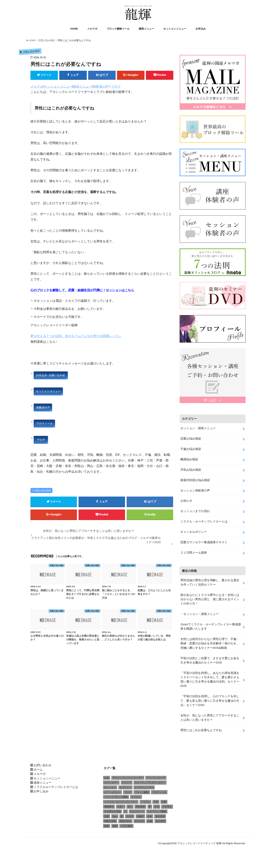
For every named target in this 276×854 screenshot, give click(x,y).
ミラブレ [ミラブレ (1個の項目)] (145, 800)
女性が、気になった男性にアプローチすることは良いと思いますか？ (209, 715)
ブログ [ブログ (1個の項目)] (127, 790)
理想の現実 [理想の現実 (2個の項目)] (110, 819)
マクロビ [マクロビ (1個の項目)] (136, 795)
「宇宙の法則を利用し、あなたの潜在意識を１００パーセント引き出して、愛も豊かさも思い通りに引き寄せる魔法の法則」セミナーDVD (209, 677)
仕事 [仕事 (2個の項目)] (164, 800)
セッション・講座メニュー (198, 426)
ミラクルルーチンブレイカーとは (56, 785)
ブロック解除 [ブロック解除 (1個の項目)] (142, 790)
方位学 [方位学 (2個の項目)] (129, 814)
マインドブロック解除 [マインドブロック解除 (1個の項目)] (116, 795)
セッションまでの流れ (195, 509)
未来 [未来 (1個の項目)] (149, 814)
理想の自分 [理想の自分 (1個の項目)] (125, 819)
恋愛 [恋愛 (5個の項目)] (106, 814)
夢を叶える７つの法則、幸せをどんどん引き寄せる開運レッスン (76, 336)
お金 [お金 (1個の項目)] (106, 775)
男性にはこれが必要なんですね (201, 728)
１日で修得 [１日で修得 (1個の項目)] (126, 824)
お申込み (201, 28)
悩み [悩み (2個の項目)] (114, 814)
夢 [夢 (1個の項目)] (150, 804)
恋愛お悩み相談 (43, 490)
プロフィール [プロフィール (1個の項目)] (159, 790)
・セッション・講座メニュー (199, 612)
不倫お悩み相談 (190, 447)
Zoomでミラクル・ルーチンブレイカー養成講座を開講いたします (210, 624)
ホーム (38, 767)
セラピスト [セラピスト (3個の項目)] (125, 785)
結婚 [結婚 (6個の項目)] (149, 819)
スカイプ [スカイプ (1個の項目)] (126, 780)
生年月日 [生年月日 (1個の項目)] (139, 819)
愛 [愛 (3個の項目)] (122, 814)
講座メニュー (146, 28)
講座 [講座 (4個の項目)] (106, 824)
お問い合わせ (42, 763)
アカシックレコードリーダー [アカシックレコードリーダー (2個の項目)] (127, 775)
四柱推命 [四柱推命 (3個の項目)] (140, 804)
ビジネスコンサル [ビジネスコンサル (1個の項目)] (144, 785)
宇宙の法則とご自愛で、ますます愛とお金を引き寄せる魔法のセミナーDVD (209, 658)
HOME (74, 28)
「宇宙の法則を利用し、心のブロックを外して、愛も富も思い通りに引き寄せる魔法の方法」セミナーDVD (209, 699)
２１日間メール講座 (193, 550)
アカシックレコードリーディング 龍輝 (199, 841)
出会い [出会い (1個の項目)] (120, 804)
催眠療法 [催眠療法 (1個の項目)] (109, 804)
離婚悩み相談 (189, 457)
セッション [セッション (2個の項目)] (110, 785)
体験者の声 (101, 86)
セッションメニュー (174, 28)
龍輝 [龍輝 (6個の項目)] (114, 824)
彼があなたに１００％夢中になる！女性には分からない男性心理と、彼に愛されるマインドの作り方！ (209, 597)
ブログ (116, 86)
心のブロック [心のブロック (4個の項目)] (137, 809)
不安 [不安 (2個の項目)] (156, 800)
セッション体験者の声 (195, 488)
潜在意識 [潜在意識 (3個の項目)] (160, 814)
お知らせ (186, 498)
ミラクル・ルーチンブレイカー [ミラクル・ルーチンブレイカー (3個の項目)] (120, 800)
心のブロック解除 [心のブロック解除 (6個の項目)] (156, 809)
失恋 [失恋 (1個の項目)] (156, 804)
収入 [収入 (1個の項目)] (130, 804)
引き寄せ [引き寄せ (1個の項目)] (167, 804)
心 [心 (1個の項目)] (125, 809)
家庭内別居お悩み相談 (195, 478)
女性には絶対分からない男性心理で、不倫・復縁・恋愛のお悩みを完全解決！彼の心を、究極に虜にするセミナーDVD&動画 (209, 641)
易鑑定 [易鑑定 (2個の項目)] (140, 814)
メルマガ (92, 28)
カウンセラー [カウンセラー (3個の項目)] (111, 780)
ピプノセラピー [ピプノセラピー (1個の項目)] (112, 790)
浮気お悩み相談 (190, 467)
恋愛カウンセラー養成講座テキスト (204, 540)
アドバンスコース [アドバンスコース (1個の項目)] (155, 775)
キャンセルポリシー (193, 529)
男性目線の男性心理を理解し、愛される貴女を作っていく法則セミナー (209, 580)
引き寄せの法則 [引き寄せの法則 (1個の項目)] (112, 809)
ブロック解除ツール (118, 28)
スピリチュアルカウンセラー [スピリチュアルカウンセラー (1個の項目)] (150, 780)
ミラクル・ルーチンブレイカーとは (204, 519)
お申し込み (41, 789)
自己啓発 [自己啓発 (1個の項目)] (160, 819)
